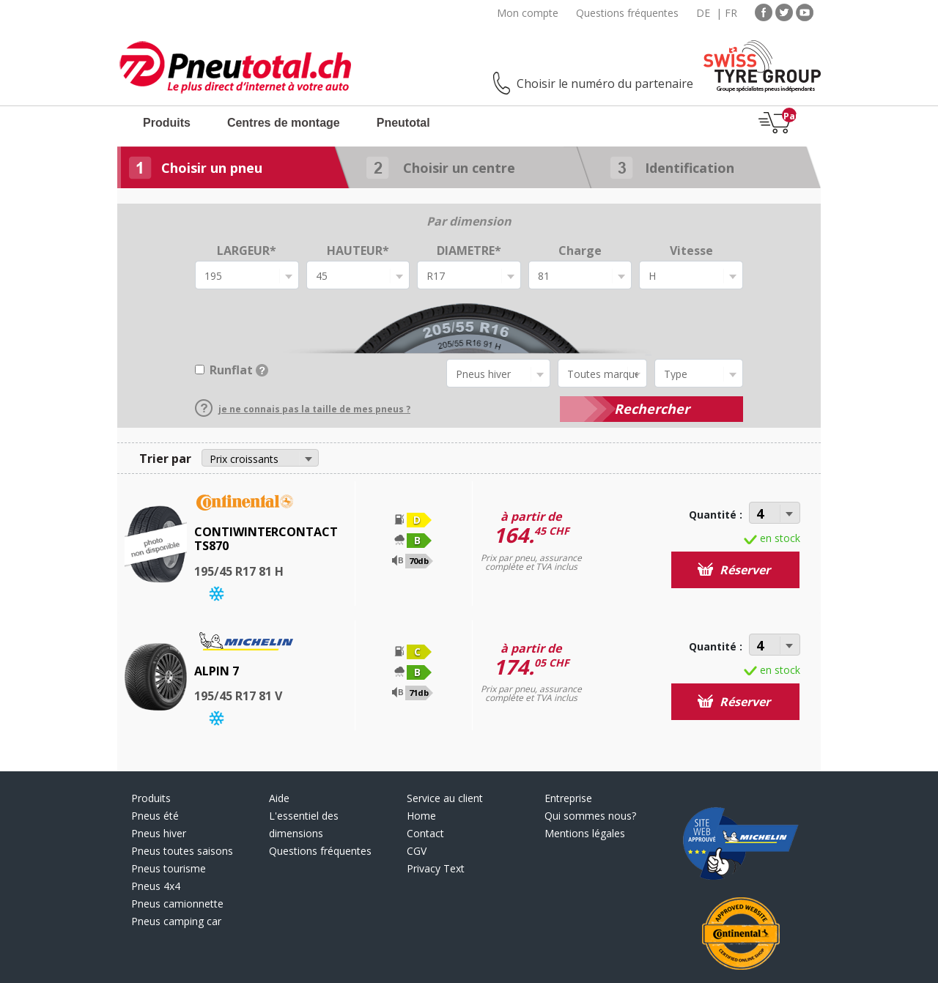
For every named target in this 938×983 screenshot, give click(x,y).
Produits (167, 122)
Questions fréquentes (627, 13)
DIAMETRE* (469, 250)
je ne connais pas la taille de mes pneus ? (302, 409)
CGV (416, 851)
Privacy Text (436, 868)
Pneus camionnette (177, 903)
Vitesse (691, 250)
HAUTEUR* (358, 250)
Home (421, 816)
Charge (580, 250)
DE (703, 13)
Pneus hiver (158, 833)
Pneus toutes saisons (182, 851)
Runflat (239, 370)
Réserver (734, 570)
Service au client (445, 798)
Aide (279, 798)
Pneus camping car (176, 921)
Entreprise (568, 798)
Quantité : (715, 514)
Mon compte (527, 13)
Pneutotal (403, 122)
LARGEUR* (246, 250)
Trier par (165, 458)
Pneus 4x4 (155, 886)
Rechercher (652, 409)
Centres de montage (283, 122)
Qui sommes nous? (590, 816)
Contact (425, 833)
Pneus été (155, 816)
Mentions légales (584, 833)
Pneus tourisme (168, 868)
